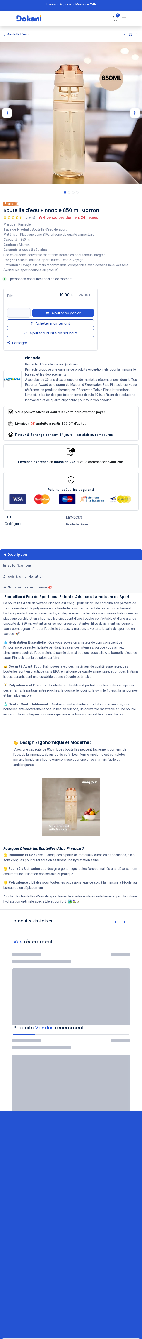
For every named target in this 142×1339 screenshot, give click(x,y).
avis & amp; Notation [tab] (23, 576)
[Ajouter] (26, 313)
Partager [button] (17, 343)
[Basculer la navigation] (124, 18)
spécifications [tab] (17, 565)
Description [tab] (15, 554)
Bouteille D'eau (16, 34)
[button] (7, 113)
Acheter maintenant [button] (50, 323)
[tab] (71, 587)
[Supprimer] (12, 313)
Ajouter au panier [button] (63, 313)
